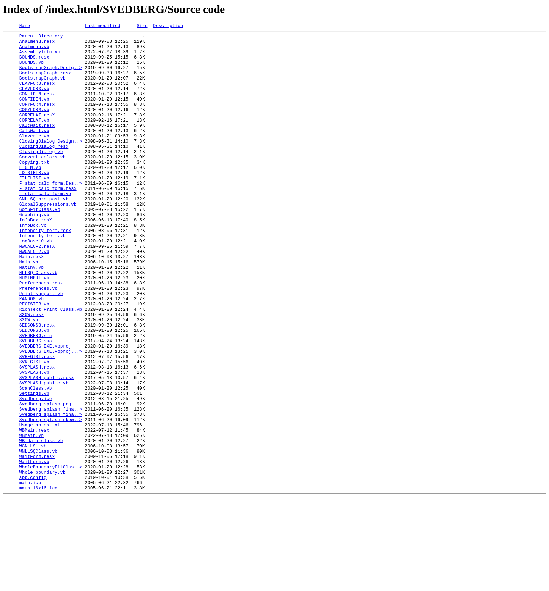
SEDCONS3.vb (34, 391)
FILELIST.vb (34, 208)
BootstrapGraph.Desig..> (50, 76)
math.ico (30, 574)
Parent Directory (41, 38)
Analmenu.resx (37, 44)
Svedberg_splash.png (45, 479)
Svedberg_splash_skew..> (50, 498)
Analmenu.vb (34, 50)
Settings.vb (34, 466)
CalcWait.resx (37, 145)
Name (24, 26)
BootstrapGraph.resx (45, 82)
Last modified (102, 26)
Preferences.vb (38, 340)
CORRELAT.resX (37, 132)
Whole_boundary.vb (42, 561)
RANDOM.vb (31, 353)
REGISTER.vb (34, 359)
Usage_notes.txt (39, 504)
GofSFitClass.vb (39, 246)
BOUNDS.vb (31, 69)
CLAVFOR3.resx (37, 94)
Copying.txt (34, 189)
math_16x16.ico (38, 580)
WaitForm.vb (34, 548)
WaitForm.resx (37, 542)
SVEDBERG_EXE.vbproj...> (50, 416)
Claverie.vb (34, 157)
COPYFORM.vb (34, 126)
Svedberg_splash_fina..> (50, 485)
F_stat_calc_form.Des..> (50, 214)
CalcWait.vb (34, 151)
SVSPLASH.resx (37, 435)
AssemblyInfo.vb (39, 57)
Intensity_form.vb (42, 277)
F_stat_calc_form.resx (48, 221)
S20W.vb (29, 378)
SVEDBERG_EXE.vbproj (45, 410)
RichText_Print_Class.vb (50, 366)
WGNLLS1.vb (33, 530)
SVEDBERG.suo (35, 403)
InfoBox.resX (35, 258)
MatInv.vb (31, 315)
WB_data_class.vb (41, 523)
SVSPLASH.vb (34, 441)
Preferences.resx (41, 334)
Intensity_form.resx (45, 271)
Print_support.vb (41, 347)
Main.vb (29, 309)
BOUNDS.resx (34, 63)
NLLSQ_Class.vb (38, 321)
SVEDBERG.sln (35, 397)
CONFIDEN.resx (37, 107)
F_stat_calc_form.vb (45, 227)
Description (168, 26)
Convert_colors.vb (42, 183)
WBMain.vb (31, 517)
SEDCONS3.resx (37, 385)
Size (142, 26)
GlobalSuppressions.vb (48, 239)
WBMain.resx (34, 511)
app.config (33, 567)
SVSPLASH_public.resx (46, 448)
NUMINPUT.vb (34, 328)
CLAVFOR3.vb (34, 101)
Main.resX (31, 303)
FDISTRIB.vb (34, 202)
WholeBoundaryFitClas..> (50, 555)
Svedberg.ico (35, 473)
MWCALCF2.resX (37, 290)
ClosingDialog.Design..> (50, 164)
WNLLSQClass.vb (38, 536)
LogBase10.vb (35, 284)
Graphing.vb (34, 252)
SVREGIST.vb (34, 429)
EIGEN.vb (30, 195)
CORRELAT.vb (34, 139)
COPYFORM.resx (37, 120)
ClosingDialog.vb (41, 176)
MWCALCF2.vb (34, 296)
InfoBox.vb (33, 265)
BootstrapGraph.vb (42, 88)
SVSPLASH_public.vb (43, 454)
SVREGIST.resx (37, 422)
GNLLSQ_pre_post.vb (43, 233)
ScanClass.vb (35, 460)
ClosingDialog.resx (43, 170)
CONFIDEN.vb (34, 113)
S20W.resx (31, 372)
